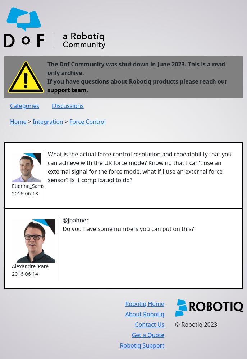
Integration (48, 122)
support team (67, 90)
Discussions (68, 106)
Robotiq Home (144, 304)
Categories (24, 106)
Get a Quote (148, 335)
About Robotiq (144, 314)
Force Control (87, 122)
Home (18, 122)
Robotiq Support (142, 345)
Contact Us (149, 325)
